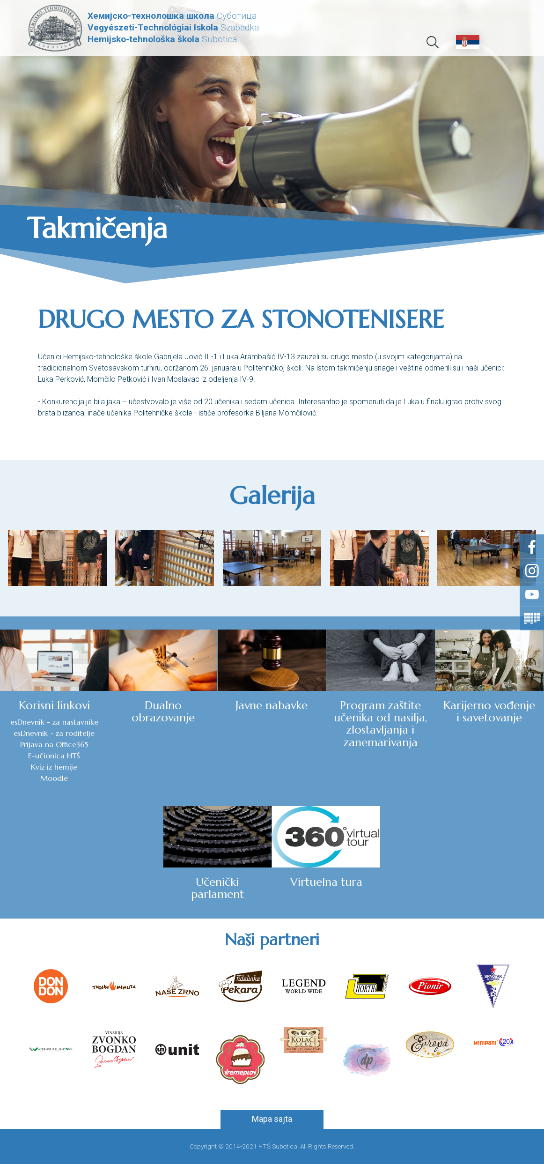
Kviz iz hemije (54, 766)
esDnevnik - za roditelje (54, 733)
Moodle (54, 778)
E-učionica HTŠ (54, 755)
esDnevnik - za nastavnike (54, 722)
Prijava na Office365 (54, 744)
